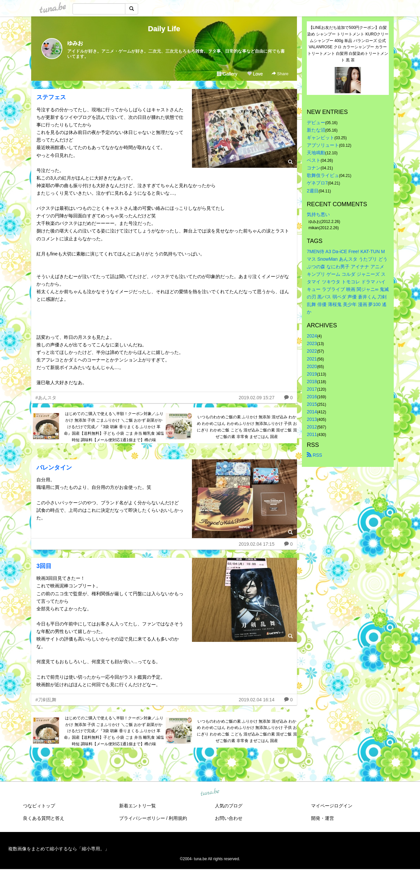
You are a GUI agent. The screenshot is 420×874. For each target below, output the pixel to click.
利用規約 (178, 818)
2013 (312, 419)
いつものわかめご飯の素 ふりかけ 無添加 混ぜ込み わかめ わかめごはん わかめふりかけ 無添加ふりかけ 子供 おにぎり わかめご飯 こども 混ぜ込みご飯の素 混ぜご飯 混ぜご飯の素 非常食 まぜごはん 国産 (247, 427)
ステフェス (51, 97)
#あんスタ (45, 397)
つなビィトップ (39, 805)
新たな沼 (316, 130)
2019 (312, 374)
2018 (312, 381)
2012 (312, 426)
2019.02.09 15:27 (256, 397)
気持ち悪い (318, 214)
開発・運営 (322, 818)
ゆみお (75, 43)
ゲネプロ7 (317, 183)
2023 (312, 343)
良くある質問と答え (43, 818)
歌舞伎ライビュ (323, 175)
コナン (314, 167)
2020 (312, 366)
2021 (312, 358)
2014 (312, 411)
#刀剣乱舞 (45, 699)
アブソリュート (323, 145)
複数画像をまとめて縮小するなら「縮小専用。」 (58, 848)
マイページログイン (331, 805)
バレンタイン (54, 467)
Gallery (227, 73)
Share (280, 73)
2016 (312, 396)
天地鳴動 (316, 152)
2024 (312, 336)
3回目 (44, 566)
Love (255, 73)
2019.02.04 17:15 (256, 544)
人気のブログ (228, 805)
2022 (312, 351)
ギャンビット (320, 137)
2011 (312, 434)
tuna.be (210, 792)
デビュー (316, 122)
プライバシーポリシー (142, 818)
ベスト (314, 160)
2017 (312, 389)
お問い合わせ (228, 818)
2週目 (313, 190)
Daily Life (164, 29)
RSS (314, 455)
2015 (312, 404)
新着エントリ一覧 (137, 805)
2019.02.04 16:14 (256, 699)
